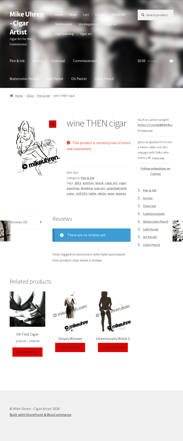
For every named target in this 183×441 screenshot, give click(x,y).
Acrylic (38, 60)
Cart (86, 14)
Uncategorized (89, 24)
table (92, 193)
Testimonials (63, 24)
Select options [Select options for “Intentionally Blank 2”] (112, 347)
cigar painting (64, 34)
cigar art (111, 24)
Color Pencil (104, 78)
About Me (118, 14)
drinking (87, 188)
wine (110, 193)
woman (121, 193)
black (99, 183)
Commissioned (85, 60)
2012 (77, 183)
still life (81, 193)
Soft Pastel (54, 78)
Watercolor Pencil (24, 78)
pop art (99, 188)
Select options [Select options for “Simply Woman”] (70, 347)
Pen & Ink (17, 60)
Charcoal (58, 60)
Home (59, 14)
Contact (100, 14)
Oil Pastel (79, 78)
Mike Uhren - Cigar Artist (27, 23)
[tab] (27, 222)
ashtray (88, 183)
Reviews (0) (18, 222)
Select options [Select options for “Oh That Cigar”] (27, 352)
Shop (73, 14)
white (102, 193)
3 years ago (146, 130)
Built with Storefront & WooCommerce (40, 414)
